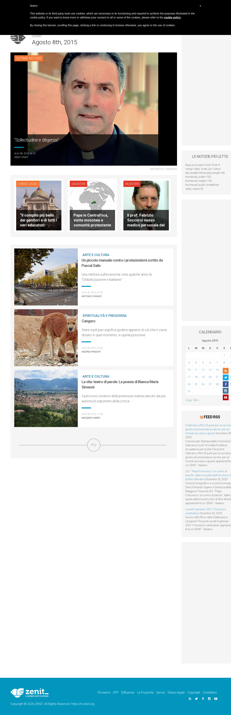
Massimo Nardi (91, 417)
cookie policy (172, 17)
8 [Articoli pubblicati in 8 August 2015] (224, 362)
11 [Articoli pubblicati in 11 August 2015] (196, 369)
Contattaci (210, 692)
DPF (116, 692)
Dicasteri (78, 184)
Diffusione (127, 692)
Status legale (176, 692)
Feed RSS (212, 417)
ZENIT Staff (21, 157)
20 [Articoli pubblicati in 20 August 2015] (210, 377)
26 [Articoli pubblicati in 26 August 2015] (203, 384)
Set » (196, 400)
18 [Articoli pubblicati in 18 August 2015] (196, 377)
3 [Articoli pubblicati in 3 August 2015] (189, 362)
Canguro (88, 321)
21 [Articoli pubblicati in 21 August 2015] (217, 377)
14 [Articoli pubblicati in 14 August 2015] (217, 369)
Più (93, 445)
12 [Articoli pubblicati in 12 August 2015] (203, 369)
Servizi (160, 692)
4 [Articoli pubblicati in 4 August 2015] (196, 362)
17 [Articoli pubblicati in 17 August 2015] (189, 377)
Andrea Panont (91, 351)
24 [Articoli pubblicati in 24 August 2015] (189, 384)
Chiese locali (27, 184)
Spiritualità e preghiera (105, 316)
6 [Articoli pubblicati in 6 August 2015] (210, 362)
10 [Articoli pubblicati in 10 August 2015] (189, 369)
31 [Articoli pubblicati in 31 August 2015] (189, 391)
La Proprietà (145, 692)
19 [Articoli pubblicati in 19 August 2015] (203, 377)
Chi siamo (103, 692)
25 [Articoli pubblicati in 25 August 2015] (196, 384)
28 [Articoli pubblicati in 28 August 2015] (217, 384)
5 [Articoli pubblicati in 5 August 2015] (203, 362)
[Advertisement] (93, 478)
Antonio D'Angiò (92, 296)
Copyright (193, 692)
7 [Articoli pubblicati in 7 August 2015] (217, 362)
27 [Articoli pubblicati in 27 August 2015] (210, 384)
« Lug (188, 400)
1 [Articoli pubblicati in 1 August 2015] (224, 355)
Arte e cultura (96, 255)
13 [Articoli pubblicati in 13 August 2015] (210, 369)
